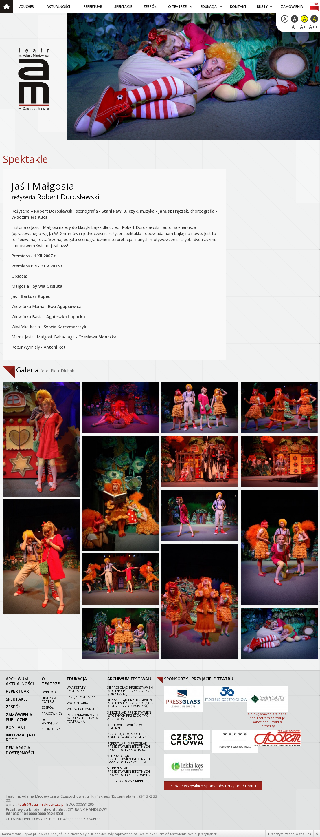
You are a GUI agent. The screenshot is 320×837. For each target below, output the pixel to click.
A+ (303, 27)
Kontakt (238, 6)
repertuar (17, 691)
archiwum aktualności (20, 681)
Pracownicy (52, 713)
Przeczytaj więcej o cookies (289, 833)
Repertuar (93, 6)
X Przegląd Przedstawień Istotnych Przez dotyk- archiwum (129, 715)
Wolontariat (78, 702)
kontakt (16, 727)
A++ (313, 27)
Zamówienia (292, 6)
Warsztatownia (80, 708)
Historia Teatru (49, 699)
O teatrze (177, 6)
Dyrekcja (49, 692)
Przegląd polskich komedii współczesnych (128, 735)
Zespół (150, 6)
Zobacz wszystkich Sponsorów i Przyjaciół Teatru (213, 785)
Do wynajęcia (50, 721)
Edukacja (209, 6)
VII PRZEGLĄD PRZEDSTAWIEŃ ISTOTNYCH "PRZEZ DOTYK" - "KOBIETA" (129, 771)
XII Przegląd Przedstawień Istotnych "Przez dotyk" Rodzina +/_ (130, 690)
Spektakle (123, 6)
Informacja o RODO (20, 737)
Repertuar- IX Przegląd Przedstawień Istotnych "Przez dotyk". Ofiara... (128, 746)
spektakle (17, 698)
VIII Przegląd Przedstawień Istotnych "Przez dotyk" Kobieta (128, 758)
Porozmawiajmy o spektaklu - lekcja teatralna (82, 717)
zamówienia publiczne (19, 717)
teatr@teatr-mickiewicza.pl (41, 804)
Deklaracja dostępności (20, 750)
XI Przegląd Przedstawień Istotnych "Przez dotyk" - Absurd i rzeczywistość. (130, 702)
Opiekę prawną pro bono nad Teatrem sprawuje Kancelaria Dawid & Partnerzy (267, 706)
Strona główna (6, 6)
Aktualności (58, 6)
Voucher (26, 6)
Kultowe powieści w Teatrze (124, 726)
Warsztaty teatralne (76, 688)
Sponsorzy (51, 728)
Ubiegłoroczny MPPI (125, 780)
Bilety (262, 6)
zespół (13, 706)
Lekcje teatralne (81, 696)
